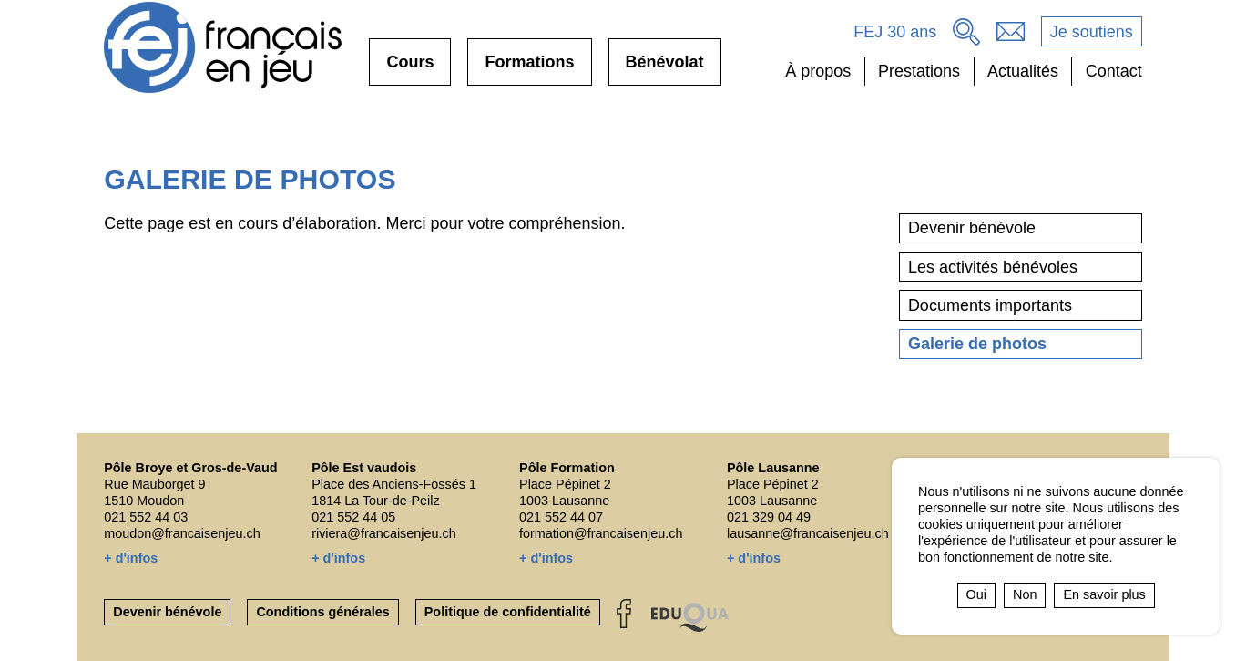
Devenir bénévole (972, 228)
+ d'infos (131, 558)
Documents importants (990, 305)
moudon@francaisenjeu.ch (182, 533)
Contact (1114, 71)
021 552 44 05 (353, 517)
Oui (976, 594)
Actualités (1022, 71)
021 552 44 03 (146, 517)
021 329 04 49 (769, 517)
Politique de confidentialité (507, 611)
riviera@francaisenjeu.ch (384, 533)
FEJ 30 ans (894, 32)
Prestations (919, 71)
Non (1025, 594)
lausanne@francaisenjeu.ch (808, 533)
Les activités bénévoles (992, 267)
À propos (818, 71)
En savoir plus (1104, 594)
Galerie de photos (977, 344)
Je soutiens (1091, 32)
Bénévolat (664, 69)
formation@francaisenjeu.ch (600, 533)
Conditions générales (322, 611)
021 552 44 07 (561, 517)
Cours (410, 69)
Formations (529, 69)
